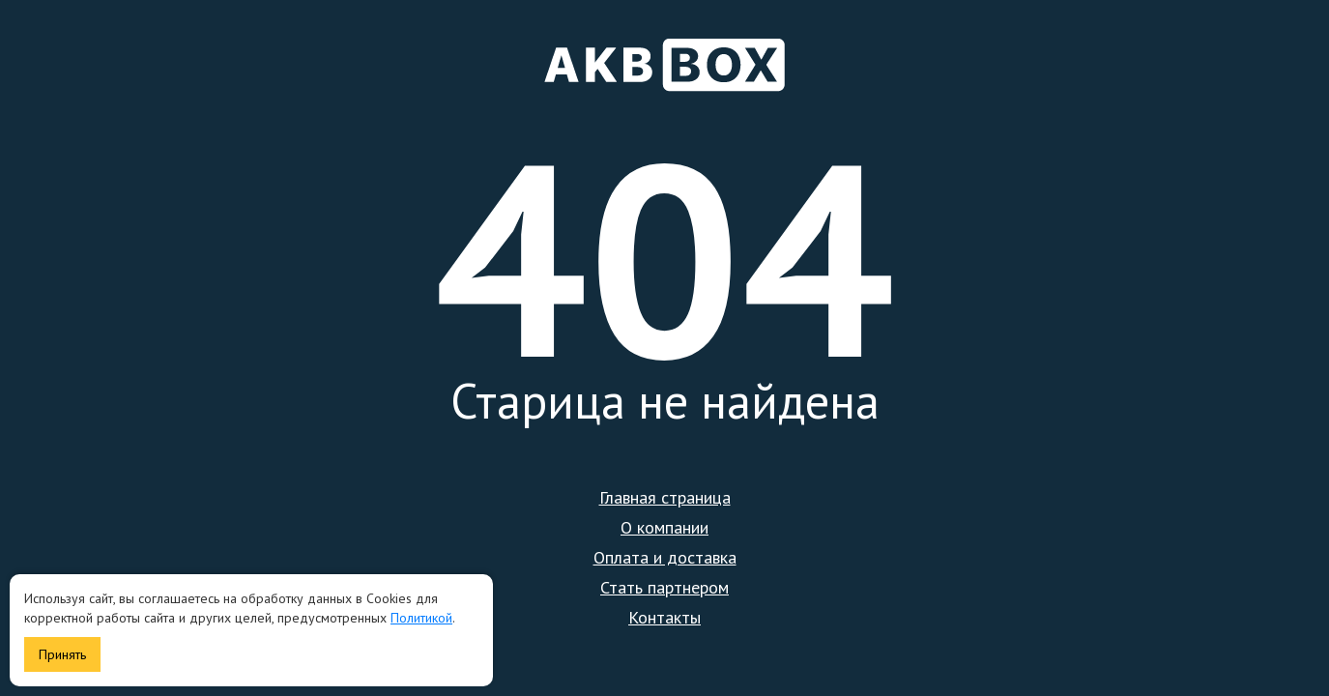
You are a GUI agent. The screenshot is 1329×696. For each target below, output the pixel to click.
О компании (664, 527)
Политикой (421, 617)
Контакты (664, 617)
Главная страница (665, 497)
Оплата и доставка (665, 557)
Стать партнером (664, 587)
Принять (62, 654)
